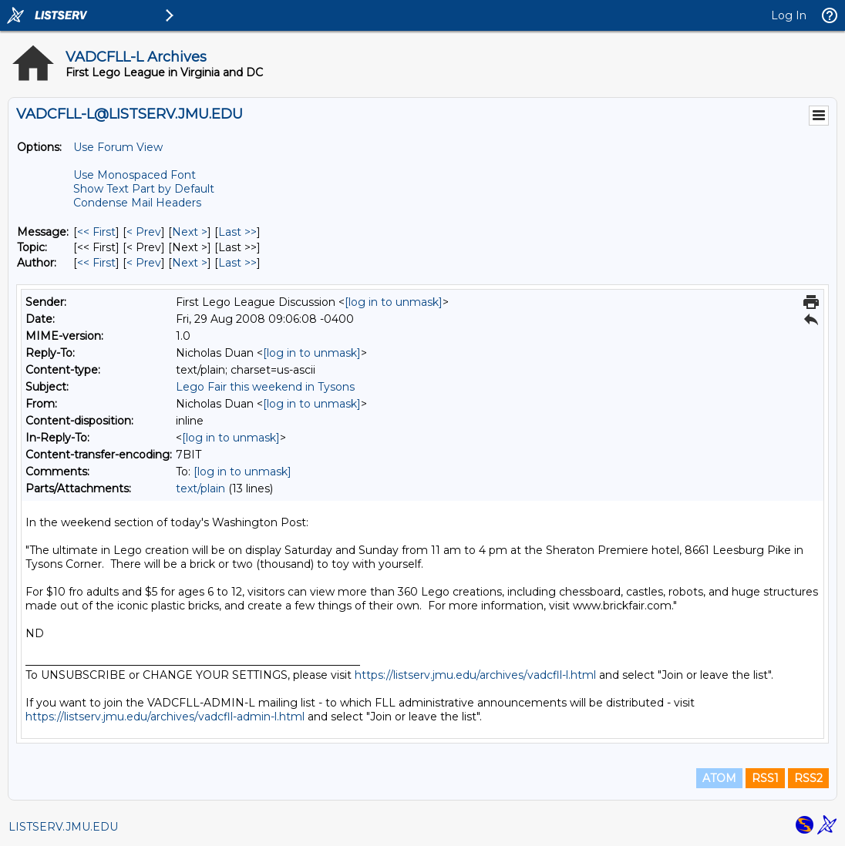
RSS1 (765, 778)
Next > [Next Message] (189, 232)
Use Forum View (118, 147)
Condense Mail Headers (137, 203)
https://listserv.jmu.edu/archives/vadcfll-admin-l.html (165, 716)
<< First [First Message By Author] (96, 263)
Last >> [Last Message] (237, 232)
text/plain (200, 488)
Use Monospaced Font (134, 175)
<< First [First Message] (96, 232)
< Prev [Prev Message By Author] (143, 263)
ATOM (719, 778)
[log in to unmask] (394, 302)
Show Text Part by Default (143, 189)
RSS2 (808, 778)
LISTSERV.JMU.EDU (63, 827)
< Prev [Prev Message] (143, 232)
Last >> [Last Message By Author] (237, 263)
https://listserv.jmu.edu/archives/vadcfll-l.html (475, 675)
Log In (788, 15)
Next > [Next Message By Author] (189, 263)
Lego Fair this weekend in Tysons (265, 387)
